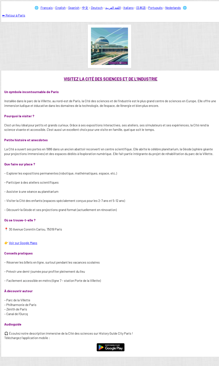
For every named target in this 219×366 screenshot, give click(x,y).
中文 (85, 8)
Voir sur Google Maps (23, 243)
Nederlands (173, 8)
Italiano (128, 8)
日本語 (141, 8)
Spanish (73, 8)
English (60, 8)
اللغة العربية (113, 8)
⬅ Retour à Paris (13, 15)
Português (155, 8)
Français (46, 8)
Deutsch (97, 8)
